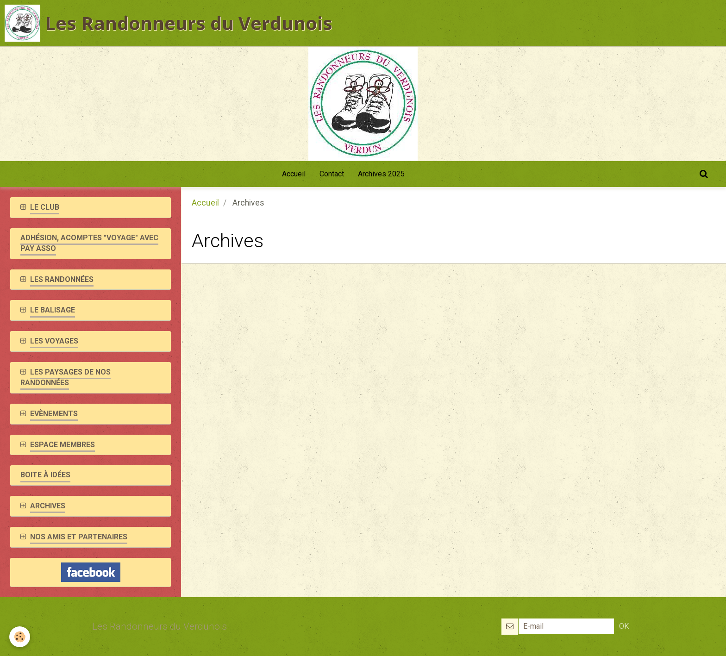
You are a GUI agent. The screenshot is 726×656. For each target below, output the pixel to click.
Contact (331, 173)
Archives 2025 (381, 173)
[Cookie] (19, 636)
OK (624, 626)
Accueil (294, 173)
